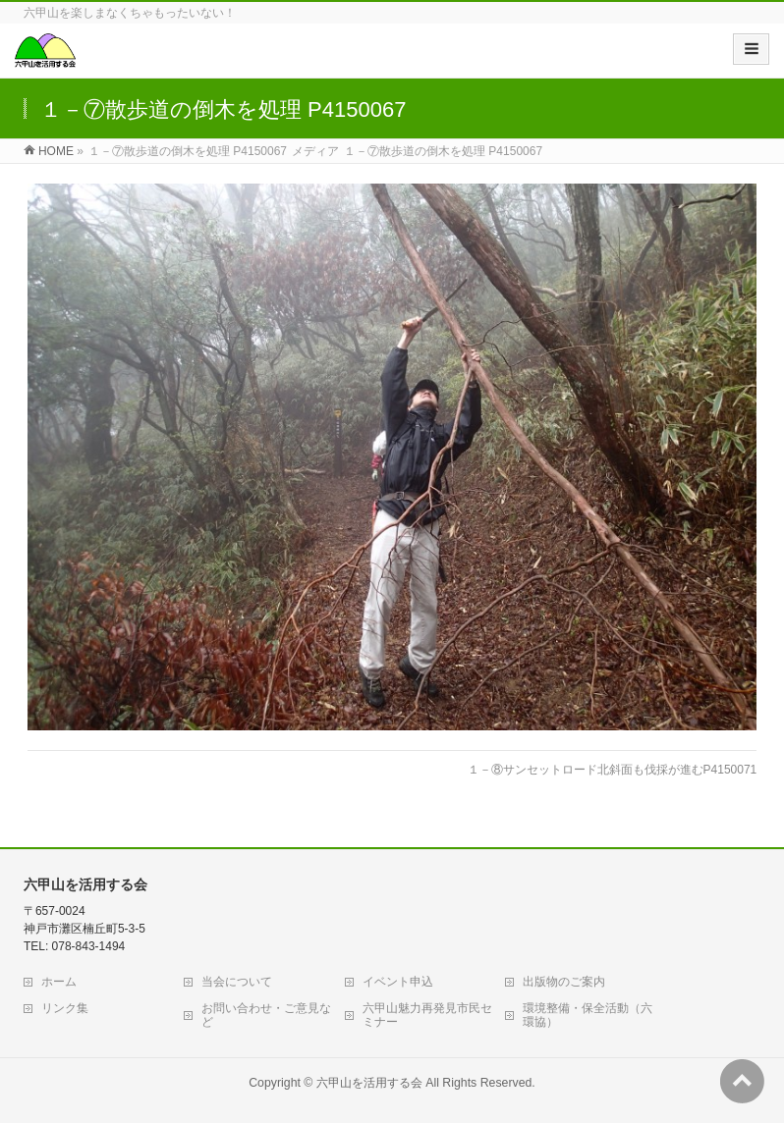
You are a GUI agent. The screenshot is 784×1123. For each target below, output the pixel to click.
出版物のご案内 (564, 982)
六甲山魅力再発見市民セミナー (427, 1015)
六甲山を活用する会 (369, 1083)
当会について (236, 982)
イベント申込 (398, 982)
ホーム (59, 982)
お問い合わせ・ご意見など (266, 1015)
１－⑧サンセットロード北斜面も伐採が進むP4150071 (612, 769)
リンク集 (64, 1008)
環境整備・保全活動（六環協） (587, 1015)
